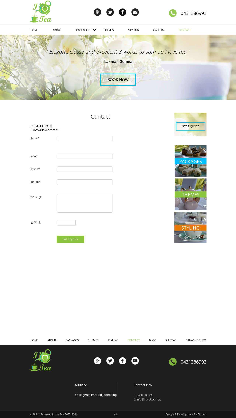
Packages (82, 30)
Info (116, 414)
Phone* (35, 169)
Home (34, 30)
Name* (34, 138)
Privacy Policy (196, 340)
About (57, 30)
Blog (152, 340)
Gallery (158, 30)
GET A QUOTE (190, 126)
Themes (108, 30)
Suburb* (35, 182)
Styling (133, 30)
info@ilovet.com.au (46, 130)
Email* (34, 156)
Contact (185, 30)
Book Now (118, 79)
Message (36, 197)
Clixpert (201, 414)
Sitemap (170, 340)
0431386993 (193, 13)
